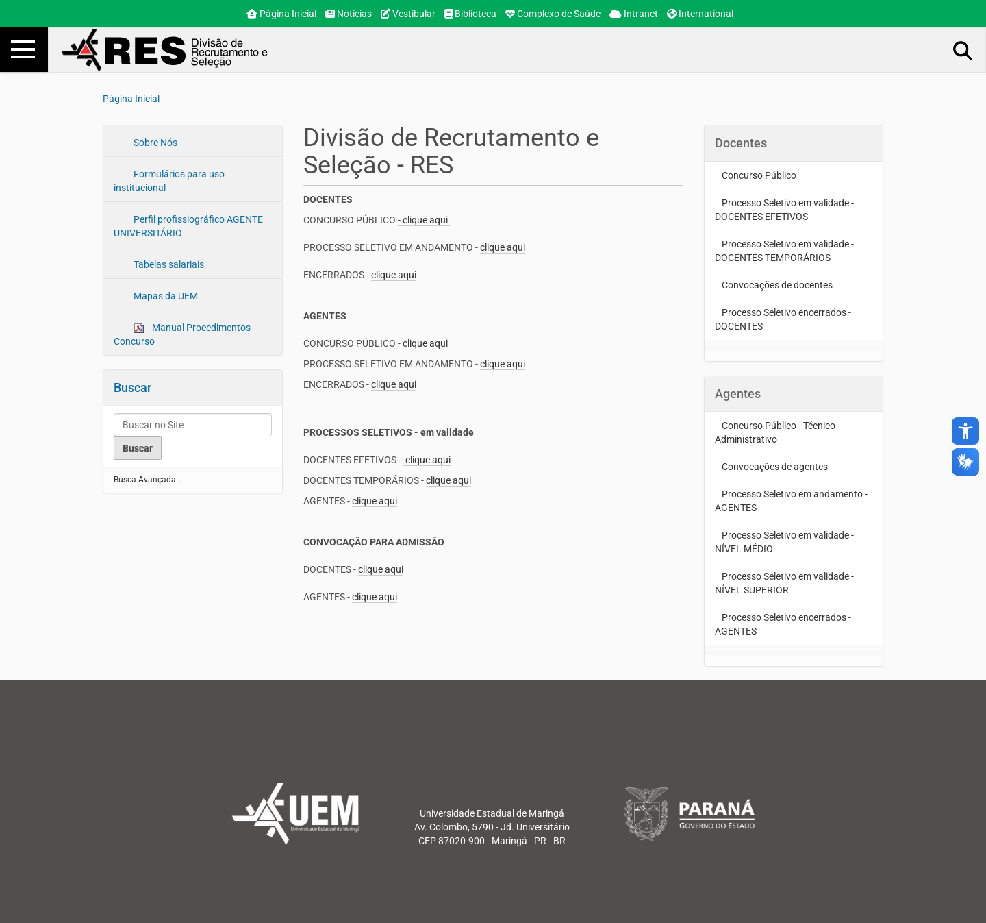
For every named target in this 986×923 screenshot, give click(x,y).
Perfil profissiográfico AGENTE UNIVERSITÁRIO (188, 226)
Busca (963, 50)
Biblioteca (470, 13)
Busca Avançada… (147, 479)
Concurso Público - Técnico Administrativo (775, 432)
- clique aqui (424, 219)
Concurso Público (759, 175)
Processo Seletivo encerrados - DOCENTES (783, 319)
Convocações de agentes (775, 466)
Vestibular (408, 13)
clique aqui (502, 247)
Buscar (132, 387)
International (700, 13)
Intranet (633, 13)
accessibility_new (965, 431)
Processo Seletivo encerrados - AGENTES (783, 624)
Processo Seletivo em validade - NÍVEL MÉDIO (784, 542)
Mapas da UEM (164, 296)
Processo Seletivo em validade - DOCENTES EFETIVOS (784, 209)
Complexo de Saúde (553, 13)
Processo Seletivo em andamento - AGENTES (791, 501)
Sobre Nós (154, 142)
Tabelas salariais (167, 264)
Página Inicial (281, 13)
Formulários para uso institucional (169, 181)
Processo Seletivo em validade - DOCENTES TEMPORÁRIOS (784, 250)
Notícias (348, 13)
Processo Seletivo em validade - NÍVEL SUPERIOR (784, 583)
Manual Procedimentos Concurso (182, 334)
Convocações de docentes (777, 285)
